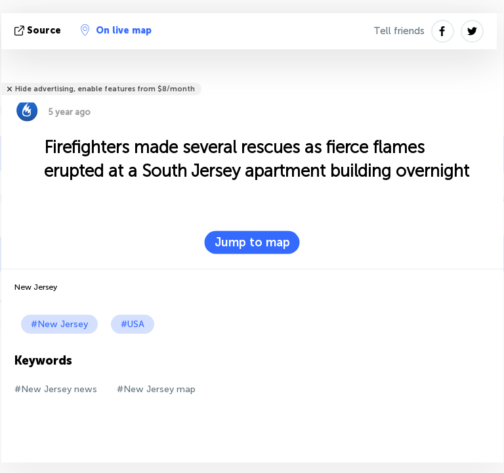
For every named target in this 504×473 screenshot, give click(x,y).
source (39, 30)
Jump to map (252, 242)
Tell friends (399, 31)
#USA (132, 324)
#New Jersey (59, 324)
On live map (116, 30)
